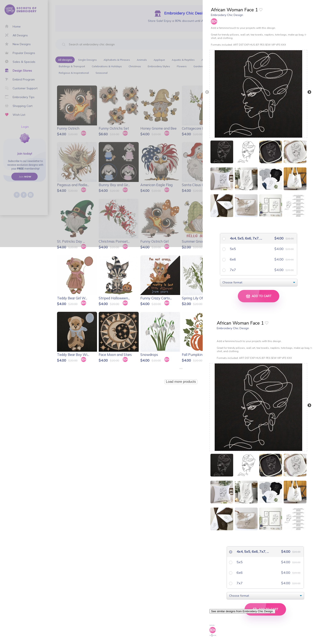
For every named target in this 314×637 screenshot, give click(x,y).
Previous (207, 92)
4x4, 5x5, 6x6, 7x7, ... (242, 238)
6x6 (232, 259)
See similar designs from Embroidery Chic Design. (242, 611)
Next (309, 92)
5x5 (232, 249)
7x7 (232, 270)
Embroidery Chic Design (227, 15)
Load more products (181, 381)
